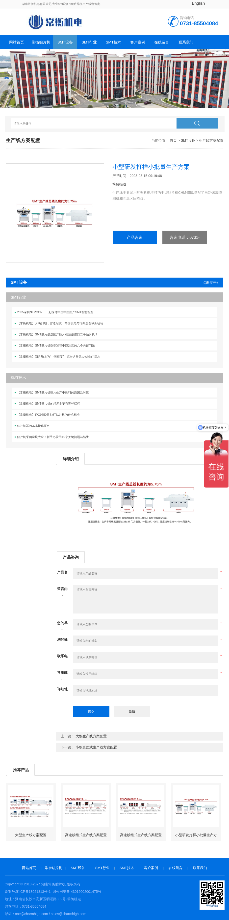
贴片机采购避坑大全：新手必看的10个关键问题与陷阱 (53, 437)
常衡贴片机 (41, 42)
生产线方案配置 (211, 140)
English (198, 3)
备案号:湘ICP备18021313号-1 (28, 892)
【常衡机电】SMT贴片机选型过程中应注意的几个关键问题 (56, 345)
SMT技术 (113, 42)
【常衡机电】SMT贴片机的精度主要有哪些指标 (48, 403)
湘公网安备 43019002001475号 (76, 892)
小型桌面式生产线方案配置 (96, 747)
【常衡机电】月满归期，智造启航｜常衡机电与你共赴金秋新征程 (60, 323)
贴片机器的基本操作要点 (33, 426)
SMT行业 (89, 42)
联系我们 (185, 42)
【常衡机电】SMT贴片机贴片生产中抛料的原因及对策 (53, 392)
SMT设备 (65, 42)
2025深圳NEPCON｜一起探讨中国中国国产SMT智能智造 (55, 312)
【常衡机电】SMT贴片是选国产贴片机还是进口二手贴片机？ (57, 334)
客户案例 (137, 42)
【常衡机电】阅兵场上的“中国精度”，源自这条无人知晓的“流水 (58, 356)
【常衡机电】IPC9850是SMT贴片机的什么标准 (48, 414)
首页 (173, 140)
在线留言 (161, 42)
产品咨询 (135, 237)
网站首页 (16, 42)
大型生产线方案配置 (91, 736)
